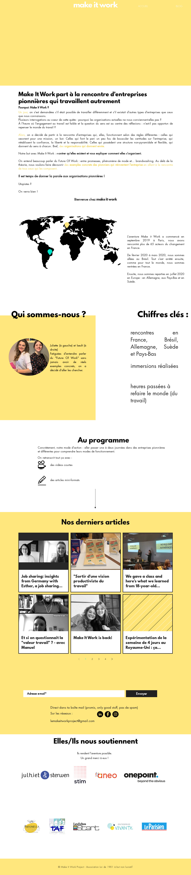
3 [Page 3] (98, 659)
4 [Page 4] (105, 659)
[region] (70, 242)
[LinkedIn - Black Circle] (100, 714)
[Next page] (112, 659)
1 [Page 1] (85, 659)
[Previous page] (79, 659)
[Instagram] (115, 714)
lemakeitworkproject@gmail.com (72, 721)
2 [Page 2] (92, 659)
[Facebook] (108, 714)
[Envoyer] (141, 693)
